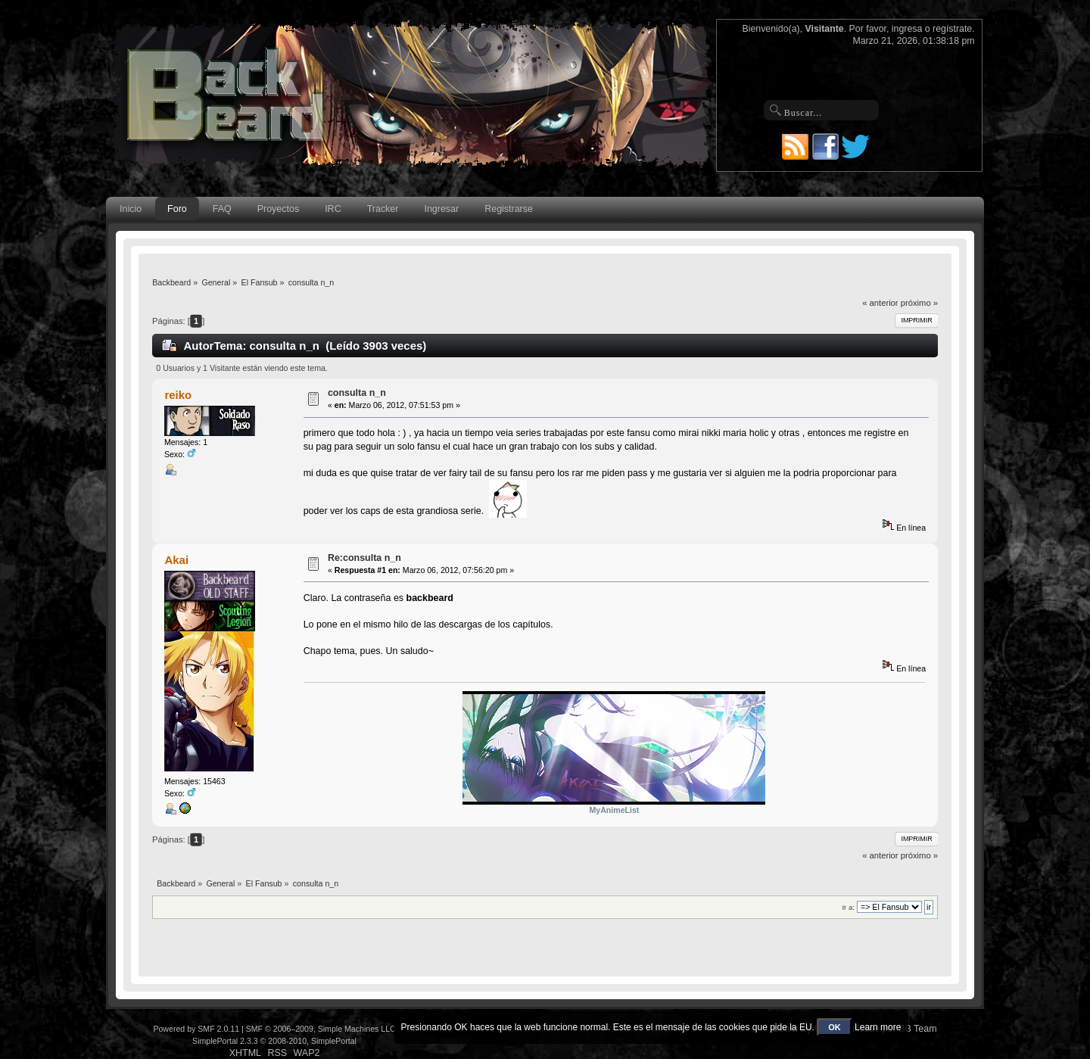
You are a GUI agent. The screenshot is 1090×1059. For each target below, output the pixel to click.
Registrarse (508, 209)
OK (834, 1027)
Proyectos (278, 209)
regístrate (952, 28)
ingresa (907, 28)
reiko (178, 394)
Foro (177, 209)
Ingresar (441, 209)
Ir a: (848, 907)
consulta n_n (357, 393)
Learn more (878, 1027)
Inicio (131, 209)
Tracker (383, 209)
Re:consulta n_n (364, 558)
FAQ (222, 209)
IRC (333, 209)
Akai (176, 559)
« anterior (880, 302)
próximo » (919, 302)
